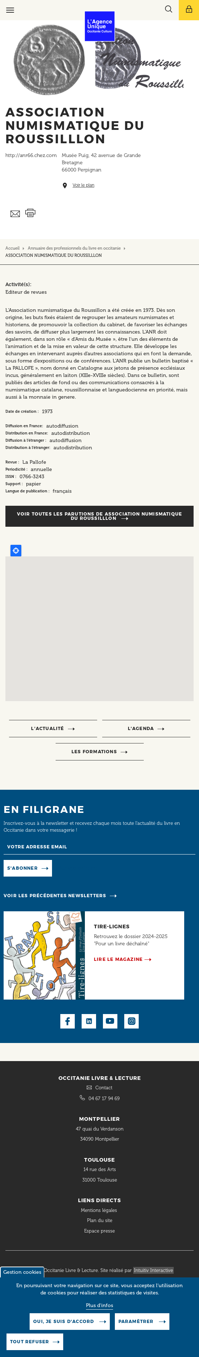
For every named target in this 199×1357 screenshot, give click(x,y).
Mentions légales (99, 1210)
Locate (15, 550)
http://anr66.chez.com (31, 155)
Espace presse (99, 1231)
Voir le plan (83, 185)
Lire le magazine (118, 959)
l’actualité (47, 728)
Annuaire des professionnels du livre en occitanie (74, 248)
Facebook (67, 1021)
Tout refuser (29, 1341)
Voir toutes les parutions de (99, 516)
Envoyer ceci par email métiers (15, 214)
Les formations (94, 751)
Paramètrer (136, 1321)
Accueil (12, 248)
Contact (103, 1087)
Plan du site (99, 1220)
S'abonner (22, 868)
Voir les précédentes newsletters (55, 895)
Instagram (131, 1021)
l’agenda (141, 728)
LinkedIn (89, 1021)
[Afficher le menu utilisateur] (189, 10)
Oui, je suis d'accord (64, 1321)
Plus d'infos (99, 1305)
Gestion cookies (22, 1272)
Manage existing (77, 868)
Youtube (110, 1021)
